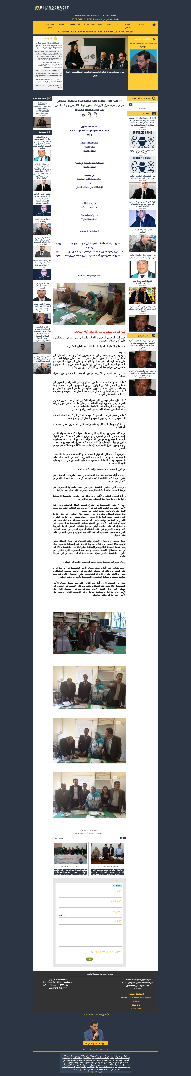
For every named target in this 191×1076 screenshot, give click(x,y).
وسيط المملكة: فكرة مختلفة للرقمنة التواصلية (143, 45)
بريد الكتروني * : (115, 901)
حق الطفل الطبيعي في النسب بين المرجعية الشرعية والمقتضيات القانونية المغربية (142, 204)
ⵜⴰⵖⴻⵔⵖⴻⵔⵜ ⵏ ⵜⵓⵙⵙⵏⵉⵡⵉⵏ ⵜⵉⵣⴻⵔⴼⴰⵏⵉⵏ (95, 16)
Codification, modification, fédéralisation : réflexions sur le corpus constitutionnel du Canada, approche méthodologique (42, 108)
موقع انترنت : (116, 911)
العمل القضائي (127, 26)
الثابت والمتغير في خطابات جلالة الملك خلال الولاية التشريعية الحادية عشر (42, 240)
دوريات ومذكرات (88, 24)
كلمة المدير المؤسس (143, 38)
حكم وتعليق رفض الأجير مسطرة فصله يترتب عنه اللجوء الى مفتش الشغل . (142, 309)
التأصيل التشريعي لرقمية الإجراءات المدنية (142, 282)
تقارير (100, 24)
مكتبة (109, 24)
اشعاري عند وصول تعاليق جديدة (108, 951)
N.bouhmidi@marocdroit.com (95, 1049)
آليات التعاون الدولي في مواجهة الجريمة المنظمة (49, 86)
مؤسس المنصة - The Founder (96, 1014)
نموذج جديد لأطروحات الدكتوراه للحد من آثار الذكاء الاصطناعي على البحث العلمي (49, 80)
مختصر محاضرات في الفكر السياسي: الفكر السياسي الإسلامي (42, 358)
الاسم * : (118, 891)
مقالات (117, 24)
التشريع (141, 24)
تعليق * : (118, 921)
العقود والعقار (75, 24)
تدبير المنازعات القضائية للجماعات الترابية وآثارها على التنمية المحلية (142, 256)
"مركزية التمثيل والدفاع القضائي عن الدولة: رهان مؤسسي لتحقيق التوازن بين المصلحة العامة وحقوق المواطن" (50, 65)
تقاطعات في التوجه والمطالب (42, 220)
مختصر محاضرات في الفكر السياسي (142, 231)
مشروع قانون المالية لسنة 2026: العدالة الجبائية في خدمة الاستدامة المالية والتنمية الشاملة (42, 198)
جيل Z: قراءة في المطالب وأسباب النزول (42, 285)
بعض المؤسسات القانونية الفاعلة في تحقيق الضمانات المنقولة (142, 177)
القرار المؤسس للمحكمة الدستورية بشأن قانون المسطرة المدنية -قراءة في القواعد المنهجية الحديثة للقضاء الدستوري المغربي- (42, 333)
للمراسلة (62, 24)
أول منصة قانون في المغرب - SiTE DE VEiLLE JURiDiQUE (95, 19)
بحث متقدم (142, 108)
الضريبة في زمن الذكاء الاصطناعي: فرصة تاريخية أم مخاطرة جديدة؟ (42, 263)
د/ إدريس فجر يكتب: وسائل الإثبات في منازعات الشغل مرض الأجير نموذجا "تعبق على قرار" (142, 373)
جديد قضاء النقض (50, 26)
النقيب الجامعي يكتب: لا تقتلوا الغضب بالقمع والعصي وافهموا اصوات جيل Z (42, 307)
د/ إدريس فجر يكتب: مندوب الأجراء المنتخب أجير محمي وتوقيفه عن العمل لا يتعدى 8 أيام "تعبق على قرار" (142, 344)
